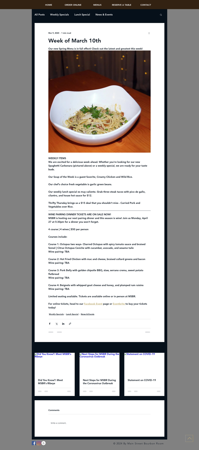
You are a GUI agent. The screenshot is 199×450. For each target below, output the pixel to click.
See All (161, 347)
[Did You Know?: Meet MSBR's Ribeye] (55, 364)
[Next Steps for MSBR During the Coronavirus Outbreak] (100, 364)
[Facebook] (34, 443)
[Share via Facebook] (49, 323)
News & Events (104, 14)
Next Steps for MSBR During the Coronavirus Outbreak (99, 382)
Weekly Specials (59, 14)
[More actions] (149, 33)
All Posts (40, 14)
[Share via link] (70, 323)
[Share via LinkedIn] (63, 323)
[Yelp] (43, 443)
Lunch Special (82, 14)
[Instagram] (39, 443)
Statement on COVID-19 (142, 380)
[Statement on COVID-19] (144, 364)
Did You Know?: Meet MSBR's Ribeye (50, 382)
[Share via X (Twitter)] (56, 323)
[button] (161, 15)
